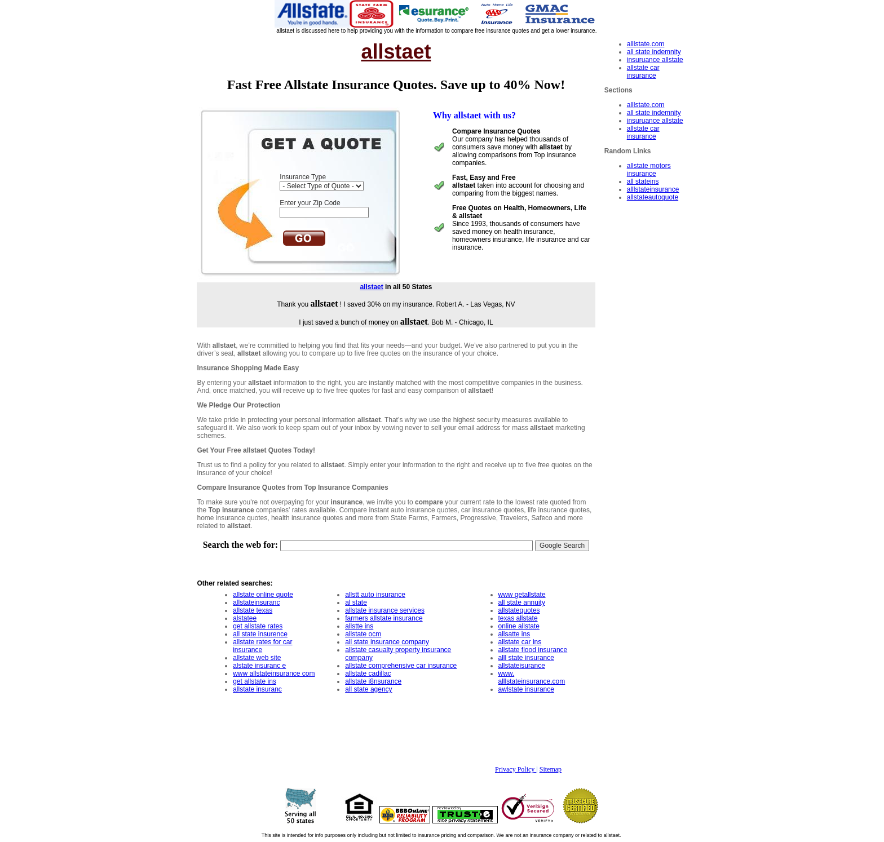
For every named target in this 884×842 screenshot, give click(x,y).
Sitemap (551, 769)
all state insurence (260, 634)
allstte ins (359, 626)
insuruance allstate (655, 60)
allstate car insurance (643, 71)
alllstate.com (646, 44)
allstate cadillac (368, 673)
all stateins (643, 181)
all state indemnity (654, 52)
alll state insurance (526, 658)
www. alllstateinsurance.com (531, 677)
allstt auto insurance (375, 595)
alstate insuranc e (259, 666)
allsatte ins (514, 634)
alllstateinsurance (653, 189)
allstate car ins (520, 642)
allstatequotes (519, 610)
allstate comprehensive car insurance (401, 666)
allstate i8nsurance (373, 681)
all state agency (368, 689)
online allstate (519, 626)
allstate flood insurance (533, 650)
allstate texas (252, 610)
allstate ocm (363, 634)
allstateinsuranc (256, 602)
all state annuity (521, 602)
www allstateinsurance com (274, 673)
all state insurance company (387, 642)
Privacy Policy (515, 769)
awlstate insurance (526, 689)
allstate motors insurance (649, 170)
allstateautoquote (652, 197)
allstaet (371, 287)
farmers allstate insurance (383, 618)
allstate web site (257, 658)
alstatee (245, 618)
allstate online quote (263, 595)
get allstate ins (254, 681)
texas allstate (518, 618)
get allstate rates (257, 626)
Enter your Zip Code (310, 203)
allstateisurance (521, 666)
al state (356, 602)
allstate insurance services (385, 610)
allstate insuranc (257, 689)
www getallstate (522, 595)
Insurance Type (303, 177)
